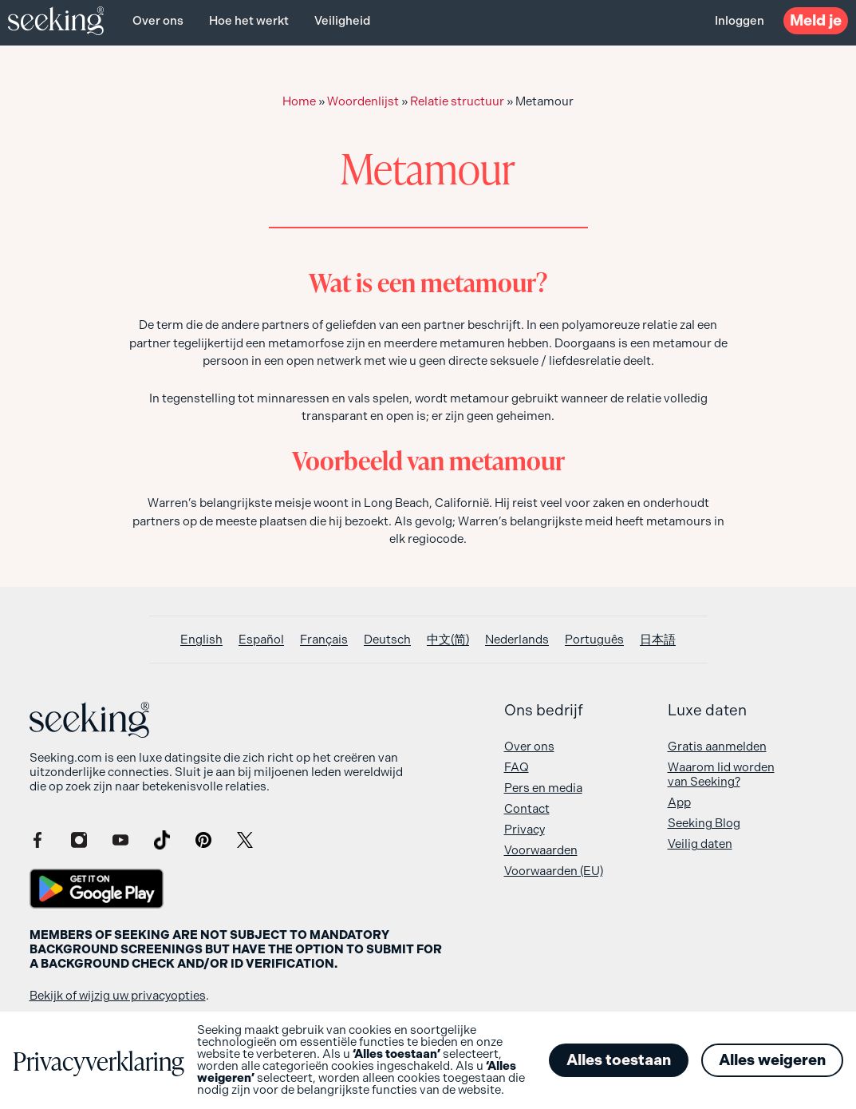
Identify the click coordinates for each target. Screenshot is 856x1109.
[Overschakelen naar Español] (261, 640)
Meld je (816, 20)
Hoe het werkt (249, 21)
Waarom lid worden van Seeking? (721, 774)
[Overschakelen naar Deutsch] (387, 640)
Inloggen (739, 21)
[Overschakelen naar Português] (594, 640)
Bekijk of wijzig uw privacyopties (118, 995)
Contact (527, 809)
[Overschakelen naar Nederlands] (517, 640)
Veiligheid (342, 21)
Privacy (524, 829)
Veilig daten (700, 844)
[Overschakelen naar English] (201, 640)
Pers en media (543, 788)
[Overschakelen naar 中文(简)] (448, 640)
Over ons (157, 21)
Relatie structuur (457, 101)
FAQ (516, 767)
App (679, 802)
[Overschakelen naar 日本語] (658, 640)
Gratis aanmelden (717, 746)
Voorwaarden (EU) (553, 871)
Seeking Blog (704, 823)
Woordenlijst (363, 101)
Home (299, 101)
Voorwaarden (541, 850)
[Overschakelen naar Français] (324, 640)
